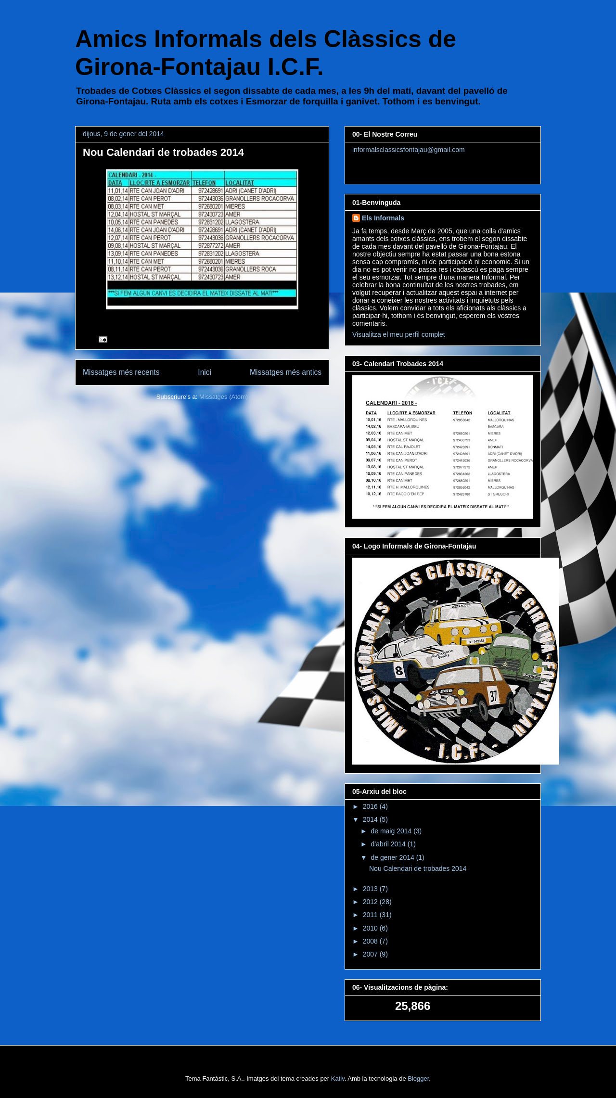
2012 (371, 902)
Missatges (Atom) (223, 396)
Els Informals (383, 218)
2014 (371, 819)
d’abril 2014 (389, 844)
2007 (371, 954)
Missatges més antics (285, 372)
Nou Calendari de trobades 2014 (163, 152)
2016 (371, 806)
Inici (204, 372)
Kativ (338, 1078)
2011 (371, 915)
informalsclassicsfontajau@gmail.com (408, 149)
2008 (371, 941)
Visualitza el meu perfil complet (398, 334)
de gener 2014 (393, 857)
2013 (371, 889)
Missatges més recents (121, 372)
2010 (371, 928)
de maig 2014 (392, 831)
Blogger (418, 1078)
